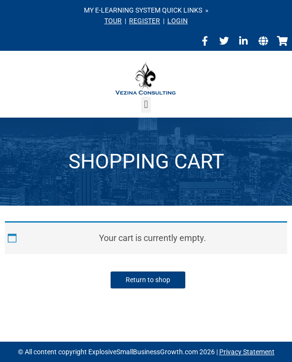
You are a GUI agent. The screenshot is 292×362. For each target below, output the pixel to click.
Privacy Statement (247, 352)
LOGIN (177, 21)
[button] (145, 105)
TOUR (113, 21)
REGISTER (144, 21)
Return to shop (148, 280)
